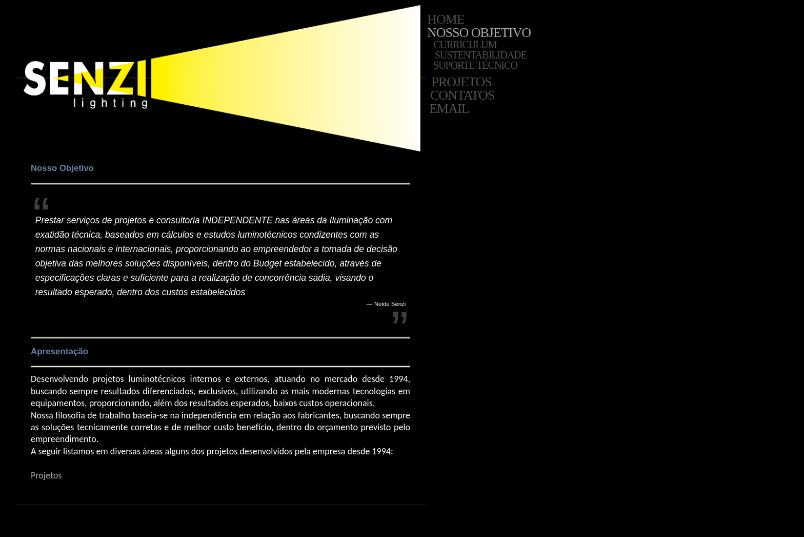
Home (446, 19)
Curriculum (465, 45)
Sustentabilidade (480, 55)
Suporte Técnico (474, 65)
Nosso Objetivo (479, 33)
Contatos (461, 95)
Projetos (460, 82)
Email (448, 109)
